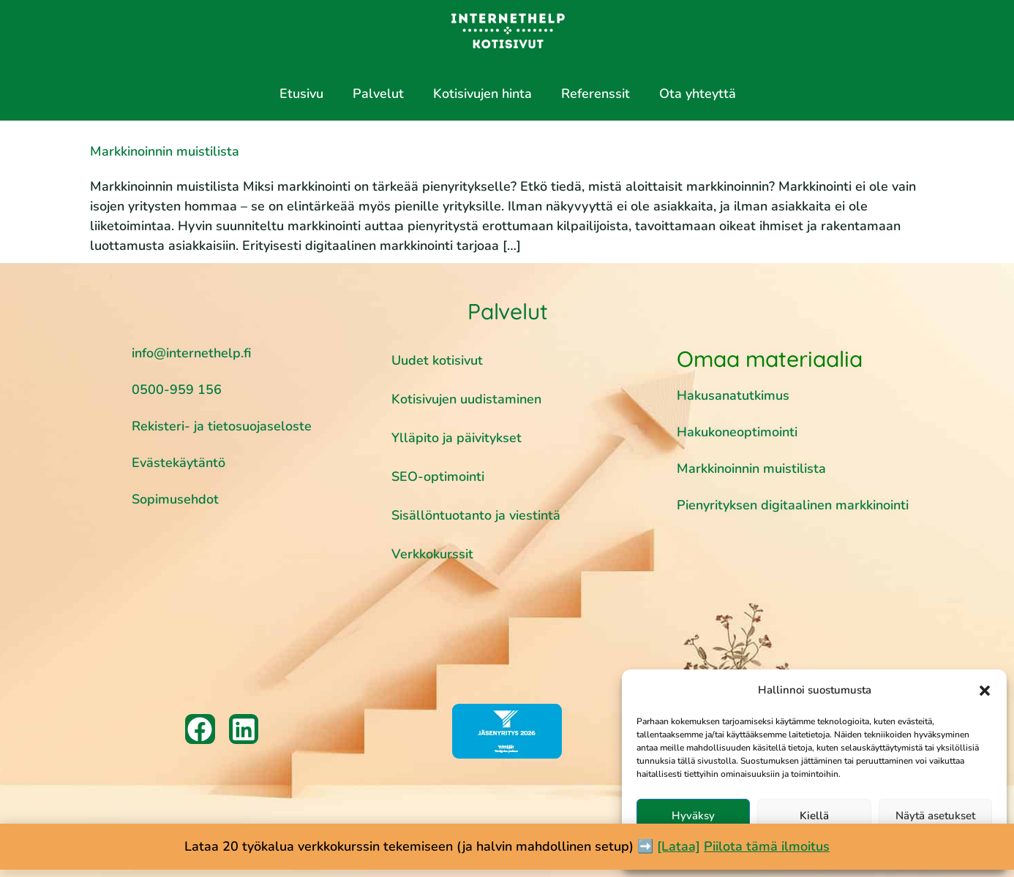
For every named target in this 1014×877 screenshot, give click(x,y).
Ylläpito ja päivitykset (456, 438)
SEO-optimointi (437, 476)
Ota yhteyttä (697, 93)
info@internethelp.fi (191, 353)
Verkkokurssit (432, 554)
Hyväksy (693, 815)
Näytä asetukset (935, 815)
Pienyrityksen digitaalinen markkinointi (793, 505)
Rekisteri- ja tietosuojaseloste (222, 426)
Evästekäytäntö (178, 462)
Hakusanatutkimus (733, 395)
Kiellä (814, 815)
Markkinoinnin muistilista (164, 151)
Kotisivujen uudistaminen (466, 399)
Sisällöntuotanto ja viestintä (475, 515)
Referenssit (595, 93)
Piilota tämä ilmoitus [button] (767, 846)
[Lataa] (678, 846)
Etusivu (301, 93)
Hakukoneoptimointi (739, 432)
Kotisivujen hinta (482, 93)
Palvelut (378, 93)
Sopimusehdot (175, 499)
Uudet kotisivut (437, 360)
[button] (984, 690)
